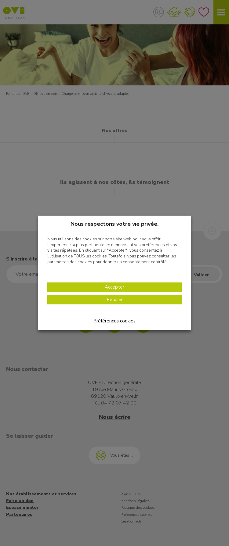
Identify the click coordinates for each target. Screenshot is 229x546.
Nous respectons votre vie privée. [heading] (114, 224)
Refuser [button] (115, 299)
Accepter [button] (114, 287)
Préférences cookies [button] (114, 321)
